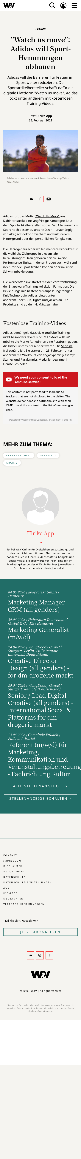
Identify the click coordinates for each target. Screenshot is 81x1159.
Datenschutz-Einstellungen (27, 882)
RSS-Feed (10, 893)
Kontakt (10, 855)
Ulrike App (44, 116)
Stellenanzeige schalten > (40, 798)
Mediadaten (13, 898)
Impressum (12, 860)
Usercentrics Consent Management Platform (47, 419)
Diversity (48, 455)
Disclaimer (12, 866)
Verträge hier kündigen (24, 904)
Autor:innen (14, 871)
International (18, 455)
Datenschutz (14, 877)
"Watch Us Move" (47, 216)
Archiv (12, 462)
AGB (6, 887)
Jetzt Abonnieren (40, 932)
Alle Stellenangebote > (40, 786)
